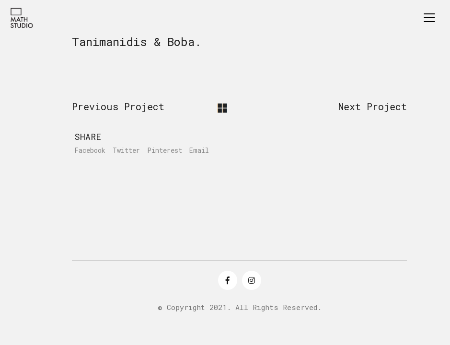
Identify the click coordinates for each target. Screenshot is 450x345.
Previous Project (118, 106)
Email (199, 150)
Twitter (126, 150)
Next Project (372, 106)
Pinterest (164, 150)
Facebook (89, 150)
